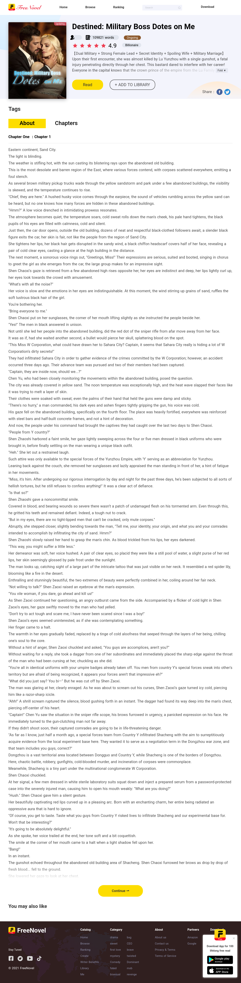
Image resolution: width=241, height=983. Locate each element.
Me (82, 974)
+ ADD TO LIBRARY (132, 84)
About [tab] (27, 123)
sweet (114, 943)
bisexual (115, 974)
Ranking (118, 7)
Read (87, 84)
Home (64, 7)
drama (114, 937)
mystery (115, 956)
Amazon (192, 937)
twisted (131, 956)
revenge (132, 974)
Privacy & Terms (165, 949)
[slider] (90, 44)
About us (160, 937)
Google (191, 943)
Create (84, 956)
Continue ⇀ (120, 891)
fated (113, 968)
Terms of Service (165, 956)
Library (84, 968)
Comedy (115, 962)
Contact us (162, 943)
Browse (90, 7)
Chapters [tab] (66, 123)
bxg (129, 937)
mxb (129, 968)
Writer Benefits (89, 962)
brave (130, 949)
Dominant (133, 962)
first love (115, 949)
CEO (129, 943)
